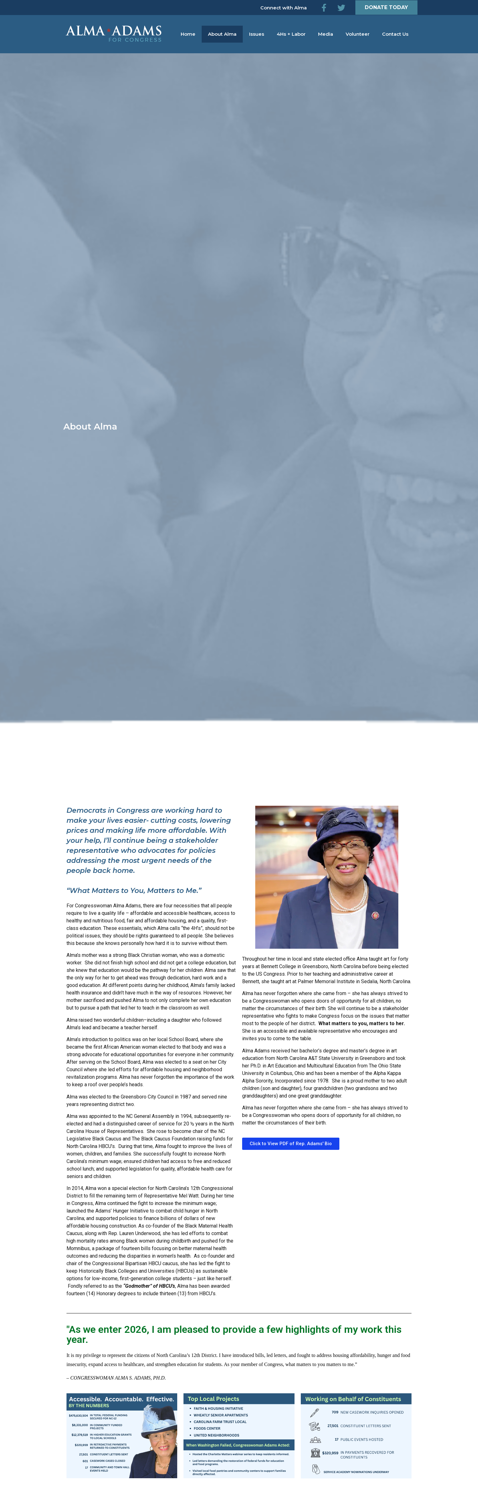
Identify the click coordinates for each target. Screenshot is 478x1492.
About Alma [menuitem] (222, 34)
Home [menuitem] (188, 34)
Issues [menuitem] (256, 34)
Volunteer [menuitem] (357, 34)
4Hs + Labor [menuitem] (291, 34)
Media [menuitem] (325, 34)
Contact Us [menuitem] (395, 34)
